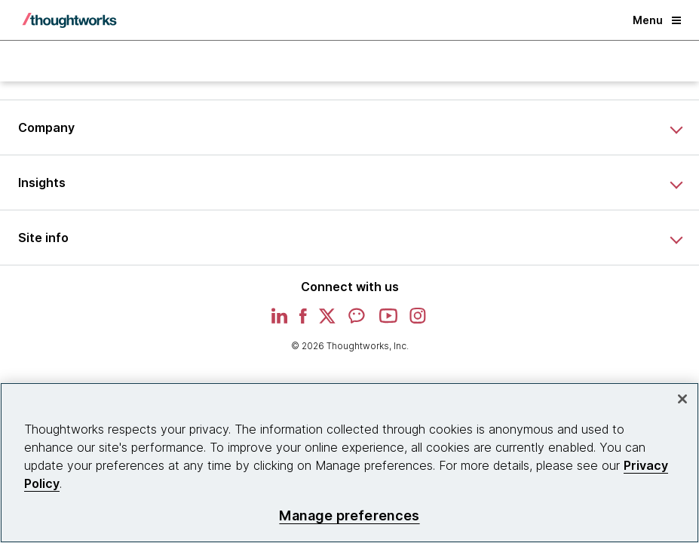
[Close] (682, 399)
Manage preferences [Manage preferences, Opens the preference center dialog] (349, 515)
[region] (349, 462)
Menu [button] (657, 20)
